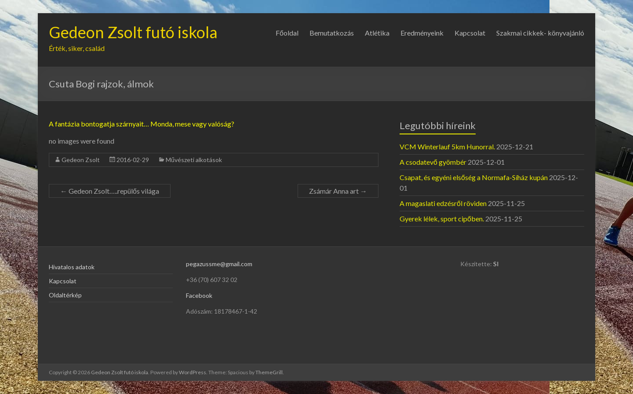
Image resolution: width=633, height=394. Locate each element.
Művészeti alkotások (194, 159)
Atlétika (377, 33)
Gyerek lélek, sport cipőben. (442, 218)
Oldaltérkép (65, 295)
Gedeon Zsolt (81, 159)
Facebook (199, 295)
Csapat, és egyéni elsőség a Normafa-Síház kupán (474, 177)
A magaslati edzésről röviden (443, 203)
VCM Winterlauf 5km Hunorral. (447, 146)
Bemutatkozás (331, 33)
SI (496, 263)
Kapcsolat (470, 33)
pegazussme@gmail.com (219, 263)
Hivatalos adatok (72, 267)
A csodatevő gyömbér (433, 162)
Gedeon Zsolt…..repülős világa (109, 191)
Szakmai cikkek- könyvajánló (540, 33)
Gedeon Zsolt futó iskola (133, 32)
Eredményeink (422, 33)
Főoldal (287, 33)
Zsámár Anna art (338, 191)
